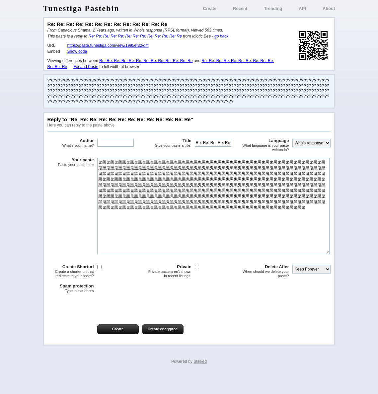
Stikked (200, 381)
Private (168, 291)
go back (221, 36)
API (302, 8)
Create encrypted (163, 349)
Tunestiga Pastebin (81, 8)
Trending (273, 8)
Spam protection (70, 308)
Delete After (266, 291)
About (329, 8)
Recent (240, 8)
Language (266, 145)
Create (209, 8)
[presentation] (97, 326)
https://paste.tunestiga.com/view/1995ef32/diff (108, 45)
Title (168, 143)
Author (70, 143)
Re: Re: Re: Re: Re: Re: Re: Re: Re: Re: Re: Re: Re (135, 36)
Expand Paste (85, 66)
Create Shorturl (70, 291)
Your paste (70, 162)
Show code (77, 51)
